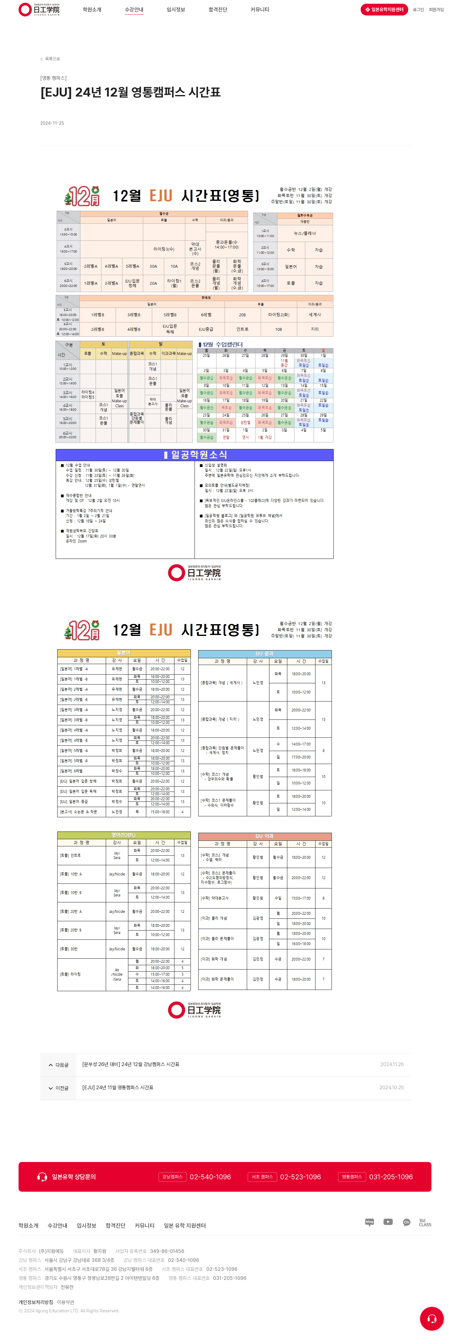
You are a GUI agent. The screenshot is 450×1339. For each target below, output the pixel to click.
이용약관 (65, 1302)
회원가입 (436, 15)
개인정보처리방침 (36, 1302)
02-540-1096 (210, 1177)
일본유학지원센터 (384, 15)
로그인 (418, 15)
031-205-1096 (391, 1177)
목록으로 (52, 58)
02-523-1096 (300, 1177)
